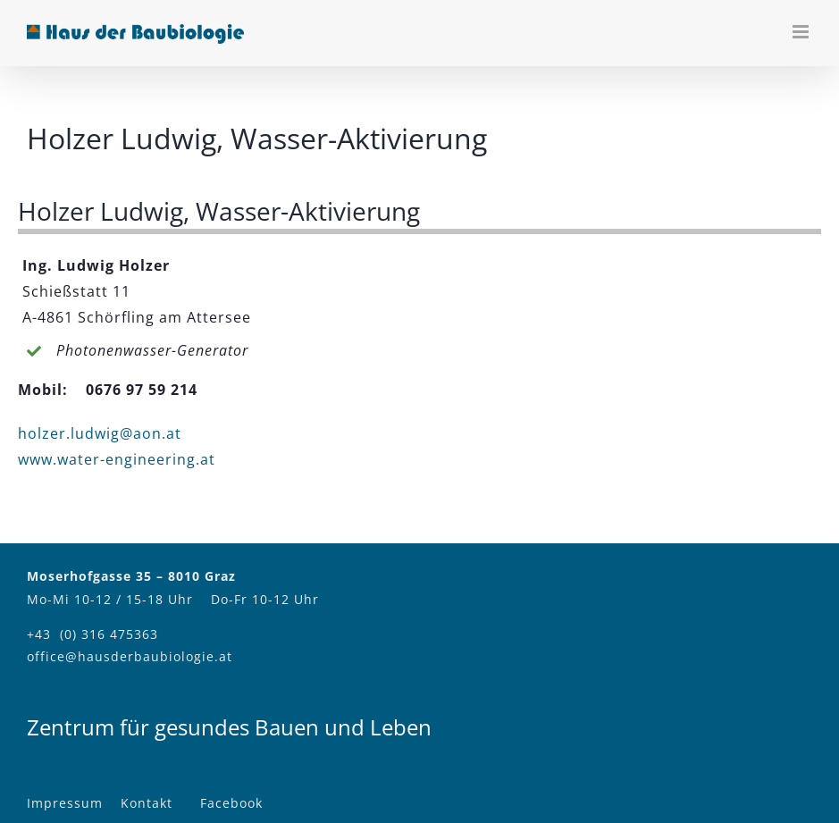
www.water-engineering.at (116, 459)
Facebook (231, 802)
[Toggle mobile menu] (802, 31)
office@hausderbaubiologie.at (129, 656)
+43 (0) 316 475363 (92, 634)
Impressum (65, 802)
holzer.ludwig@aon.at (99, 433)
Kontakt (146, 802)
